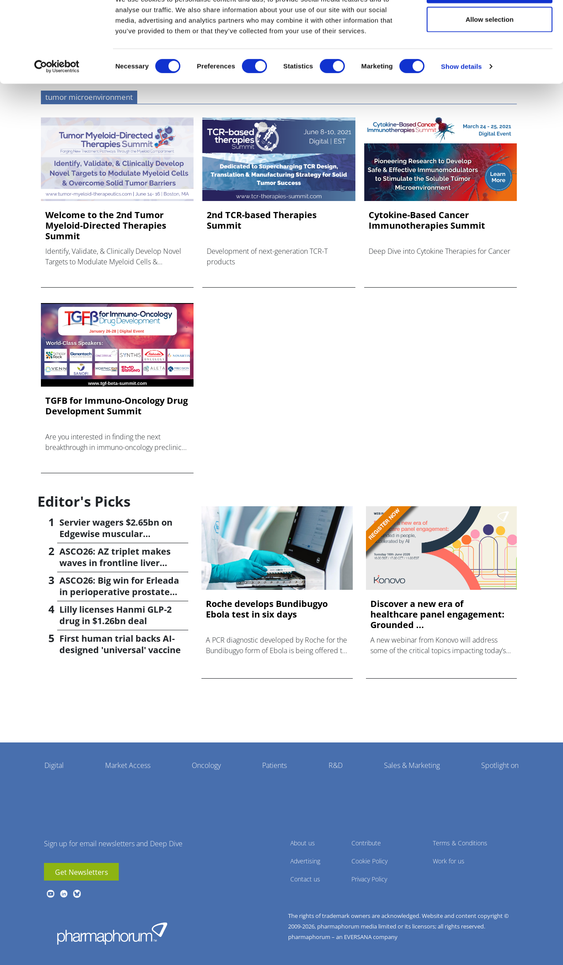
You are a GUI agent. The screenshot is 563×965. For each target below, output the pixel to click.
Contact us (305, 879)
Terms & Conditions (460, 843)
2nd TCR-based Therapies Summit (262, 220)
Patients (274, 765)
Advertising (305, 861)
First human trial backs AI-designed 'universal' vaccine (120, 644)
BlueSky (77, 893)
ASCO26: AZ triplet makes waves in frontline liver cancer (115, 562)
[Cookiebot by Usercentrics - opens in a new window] (56, 99)
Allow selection (489, 52)
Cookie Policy (369, 861)
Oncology (206, 765)
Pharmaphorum (112, 933)
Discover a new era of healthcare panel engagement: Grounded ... (437, 614)
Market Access (127, 765)
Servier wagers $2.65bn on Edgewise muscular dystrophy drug (115, 533)
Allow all (489, 23)
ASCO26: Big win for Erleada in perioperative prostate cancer (119, 591)
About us (302, 843)
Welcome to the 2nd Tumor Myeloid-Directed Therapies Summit (105, 225)
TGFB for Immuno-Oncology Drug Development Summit (116, 406)
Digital (54, 765)
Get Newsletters (81, 872)
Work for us (448, 861)
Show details (461, 99)
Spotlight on (500, 765)
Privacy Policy (369, 879)
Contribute (366, 843)
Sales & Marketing (412, 765)
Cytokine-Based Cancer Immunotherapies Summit (427, 220)
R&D (336, 765)
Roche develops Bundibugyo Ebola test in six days (267, 609)
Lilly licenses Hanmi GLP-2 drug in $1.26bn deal (115, 615)
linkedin (63, 893)
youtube (50, 893)
